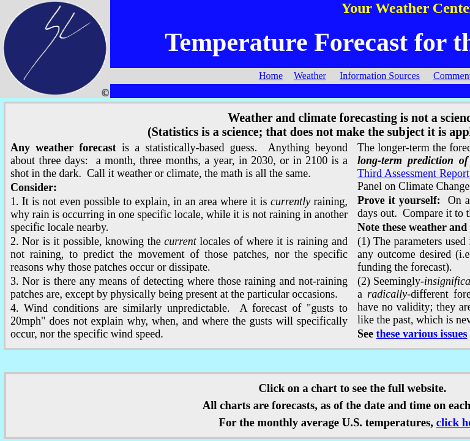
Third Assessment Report (413, 173)
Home (271, 75)
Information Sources (380, 75)
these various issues (422, 334)
